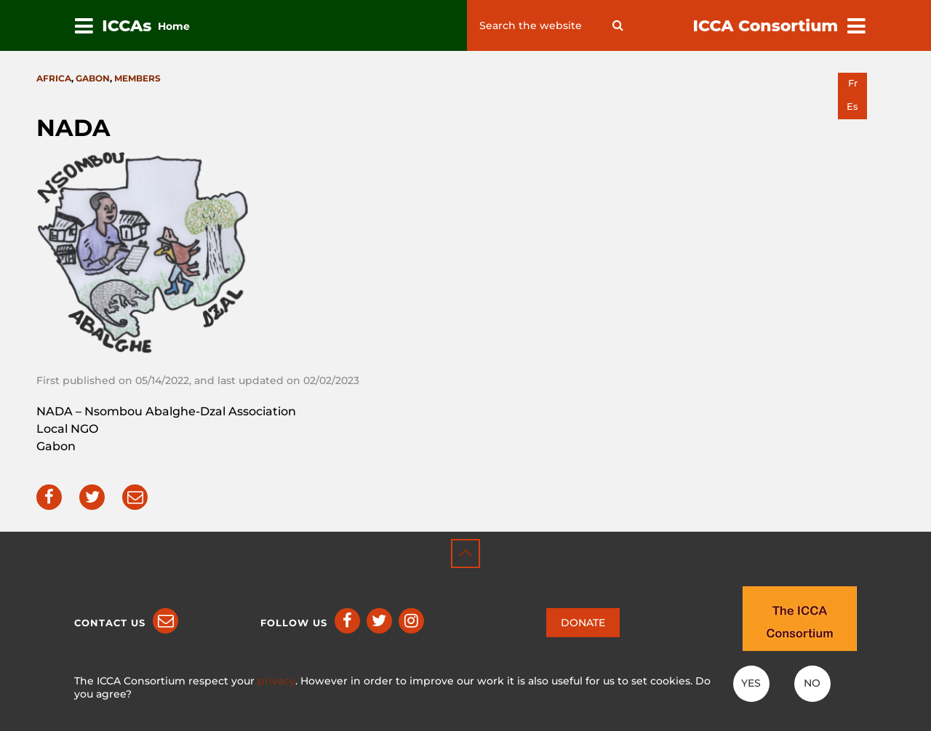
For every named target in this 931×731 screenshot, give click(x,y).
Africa (53, 78)
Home (174, 26)
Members (137, 78)
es (852, 106)
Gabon (93, 78)
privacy (276, 680)
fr (853, 83)
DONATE (583, 622)
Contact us (109, 622)
